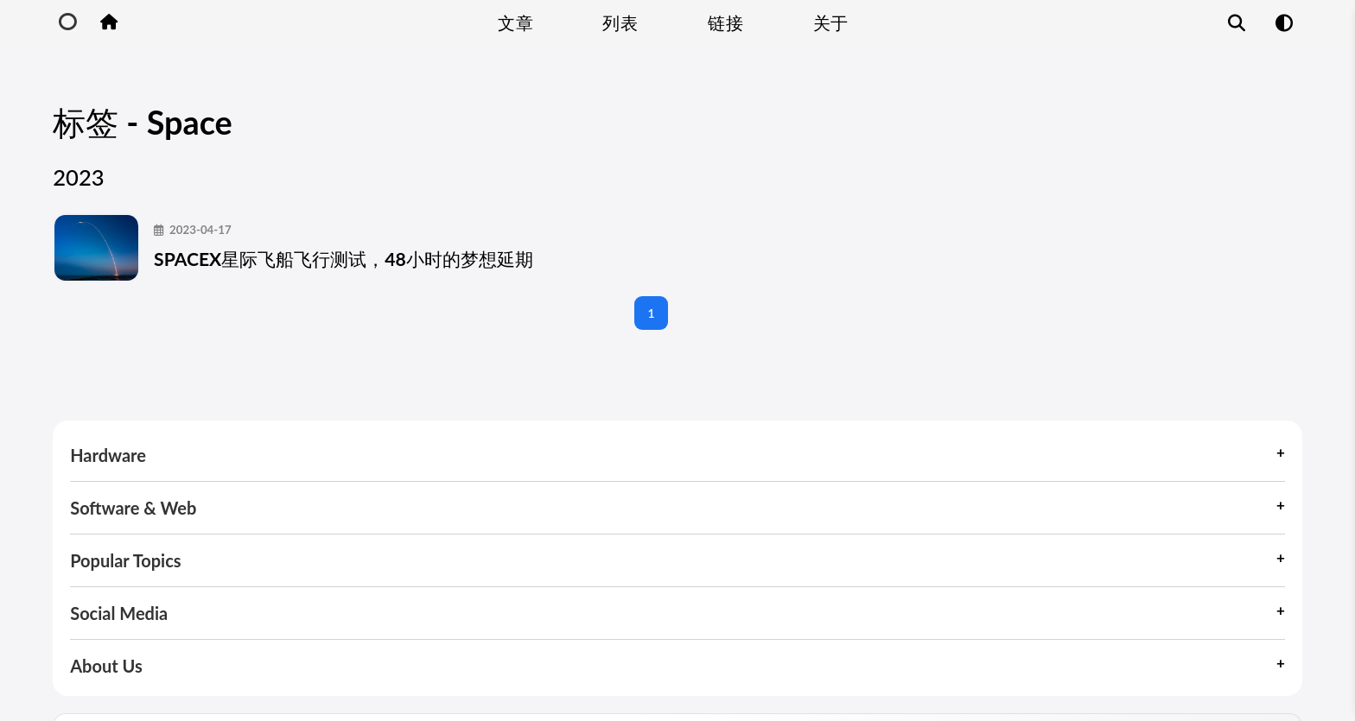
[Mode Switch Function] (1284, 22)
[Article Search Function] (1237, 22)
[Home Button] (108, 23)
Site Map (1149, 672)
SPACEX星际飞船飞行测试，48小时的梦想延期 (413, 227)
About (1228, 672)
